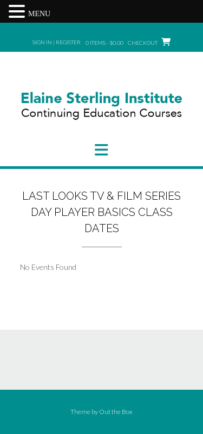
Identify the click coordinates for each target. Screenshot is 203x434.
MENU (39, 14)
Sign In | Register (56, 42)
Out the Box (116, 412)
